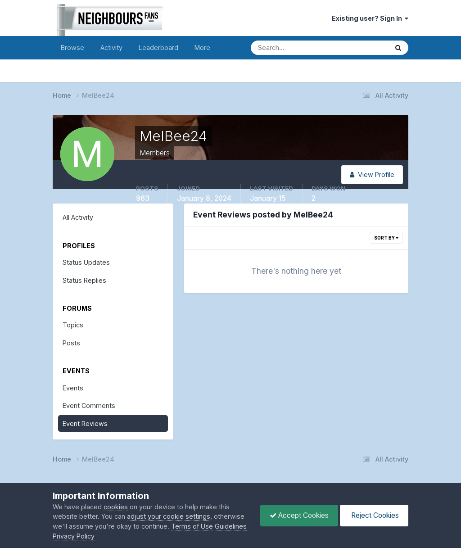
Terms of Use (192, 526)
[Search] (288, 48)
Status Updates (86, 262)
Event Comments (89, 405)
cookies (116, 507)
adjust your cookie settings (168, 516)
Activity (111, 47)
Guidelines (231, 526)
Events (73, 388)
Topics (73, 325)
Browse (72, 47)
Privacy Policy (74, 536)
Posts (71, 343)
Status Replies (84, 280)
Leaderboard (158, 47)
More (202, 47)
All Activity (78, 217)
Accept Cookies (299, 515)
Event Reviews (85, 423)
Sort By (386, 237)
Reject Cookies (374, 515)
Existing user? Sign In (370, 18)
